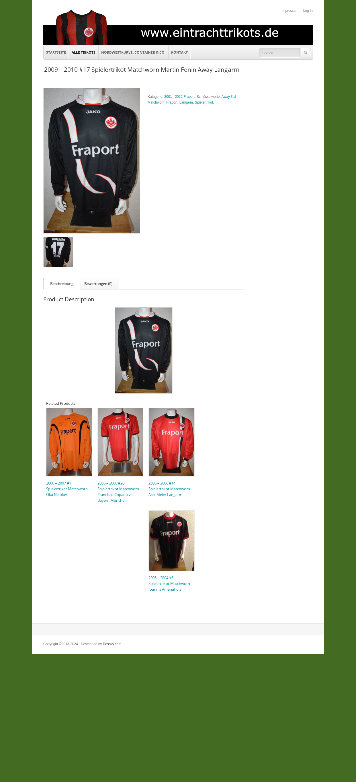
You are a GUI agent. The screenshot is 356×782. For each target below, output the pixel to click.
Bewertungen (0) (98, 283)
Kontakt (178, 51)
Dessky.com (112, 644)
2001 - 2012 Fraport (179, 97)
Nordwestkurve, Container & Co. (133, 52)
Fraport (171, 102)
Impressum (289, 11)
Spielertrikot (204, 102)
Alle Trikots (83, 52)
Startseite (56, 52)
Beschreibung (61, 283)
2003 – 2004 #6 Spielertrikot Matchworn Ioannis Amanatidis (169, 583)
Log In (308, 11)
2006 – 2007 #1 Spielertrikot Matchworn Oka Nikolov (67, 489)
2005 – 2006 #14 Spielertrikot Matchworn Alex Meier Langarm (169, 489)
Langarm (186, 102)
